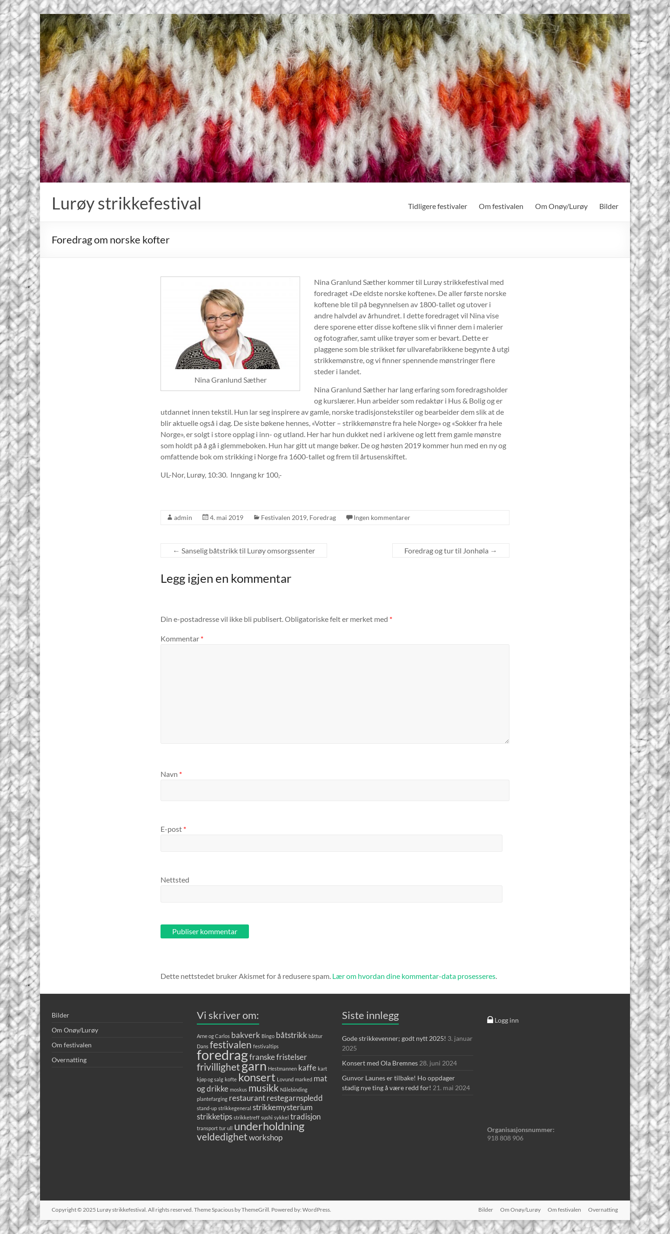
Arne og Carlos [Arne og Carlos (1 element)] (213, 1036)
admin (183, 517)
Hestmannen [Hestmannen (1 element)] (282, 1068)
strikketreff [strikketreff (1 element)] (247, 1117)
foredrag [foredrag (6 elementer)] (222, 1054)
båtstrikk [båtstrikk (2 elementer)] (291, 1035)
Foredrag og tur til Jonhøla (450, 550)
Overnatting (69, 1060)
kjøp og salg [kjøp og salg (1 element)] (210, 1079)
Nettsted (175, 879)
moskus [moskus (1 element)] (238, 1089)
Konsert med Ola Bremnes (380, 1063)
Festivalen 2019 (284, 517)
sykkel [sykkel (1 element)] (281, 1117)
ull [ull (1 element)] (230, 1128)
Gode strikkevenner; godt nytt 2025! (394, 1038)
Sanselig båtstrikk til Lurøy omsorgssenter (244, 550)
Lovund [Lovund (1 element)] (285, 1079)
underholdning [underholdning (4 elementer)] (269, 1126)
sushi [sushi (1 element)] (267, 1117)
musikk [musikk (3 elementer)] (263, 1087)
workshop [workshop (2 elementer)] (265, 1137)
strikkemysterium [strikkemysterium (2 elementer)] (283, 1107)
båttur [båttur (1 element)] (315, 1036)
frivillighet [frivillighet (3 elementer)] (218, 1066)
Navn (171, 773)
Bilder (608, 206)
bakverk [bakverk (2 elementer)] (245, 1035)
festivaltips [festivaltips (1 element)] (266, 1046)
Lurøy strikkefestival (126, 203)
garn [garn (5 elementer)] (254, 1065)
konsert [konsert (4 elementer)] (256, 1077)
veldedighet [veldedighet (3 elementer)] (222, 1136)
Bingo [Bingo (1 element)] (268, 1036)
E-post (173, 828)
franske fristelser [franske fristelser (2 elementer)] (278, 1057)
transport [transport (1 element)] (207, 1128)
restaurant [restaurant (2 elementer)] (247, 1098)
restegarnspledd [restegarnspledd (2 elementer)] (295, 1098)
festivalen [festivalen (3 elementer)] (231, 1044)
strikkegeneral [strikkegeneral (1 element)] (234, 1108)
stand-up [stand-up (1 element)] (207, 1108)
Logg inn (503, 1020)
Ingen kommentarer (382, 517)
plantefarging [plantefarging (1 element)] (212, 1099)
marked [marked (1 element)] (303, 1079)
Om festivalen (501, 206)
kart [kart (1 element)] (322, 1068)
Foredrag (322, 517)
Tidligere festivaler (437, 206)
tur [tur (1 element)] (222, 1128)
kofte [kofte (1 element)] (231, 1079)
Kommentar (182, 638)
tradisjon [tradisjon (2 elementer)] (305, 1116)
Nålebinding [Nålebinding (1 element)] (294, 1089)
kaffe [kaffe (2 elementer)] (307, 1067)
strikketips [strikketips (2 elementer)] (214, 1116)
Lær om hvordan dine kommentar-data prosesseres (414, 975)
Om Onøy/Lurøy (561, 206)
